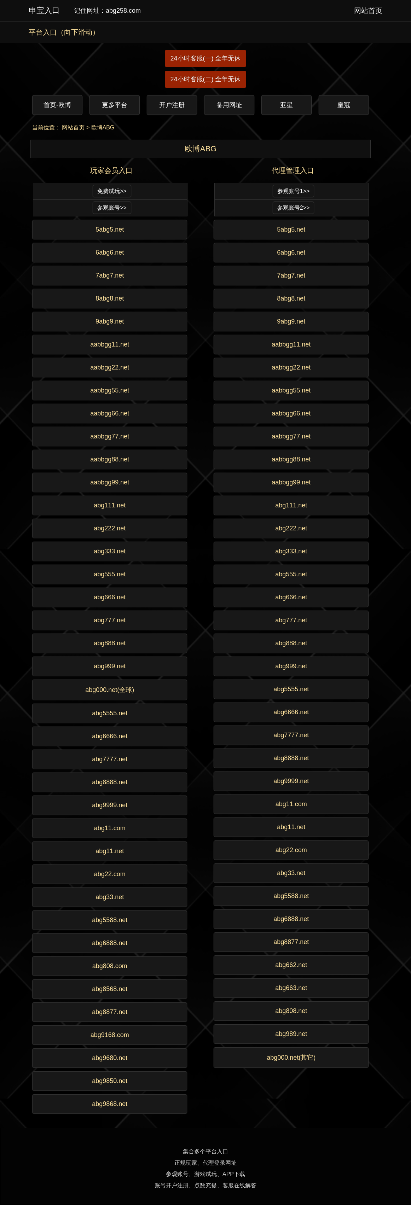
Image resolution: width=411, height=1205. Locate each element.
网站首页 (73, 127)
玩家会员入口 (111, 170)
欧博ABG (103, 127)
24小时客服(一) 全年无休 (205, 58)
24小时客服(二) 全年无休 (205, 79)
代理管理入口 (293, 170)
